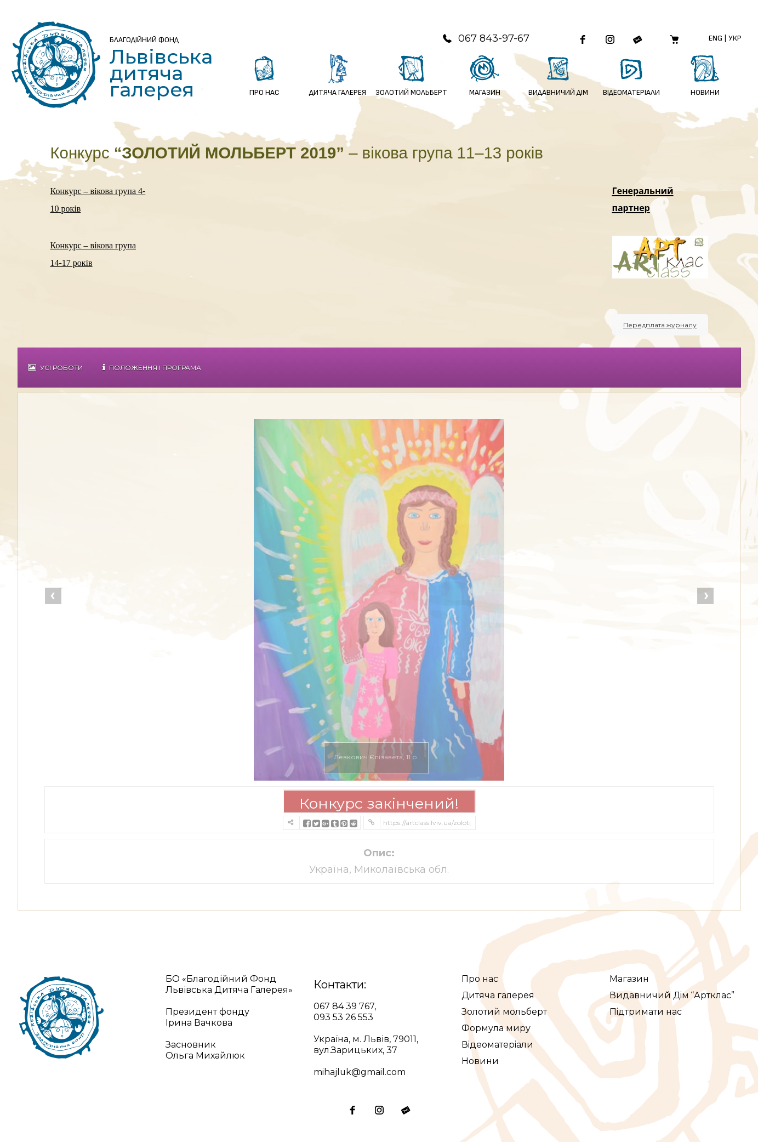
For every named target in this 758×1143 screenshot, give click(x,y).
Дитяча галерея (498, 996)
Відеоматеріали (497, 1045)
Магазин (629, 980)
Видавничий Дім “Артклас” (672, 996)
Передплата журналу (660, 326)
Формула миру (496, 1029)
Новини (480, 1062)
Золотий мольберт (504, 1013)
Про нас (479, 980)
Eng (715, 38)
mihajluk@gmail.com (360, 1073)
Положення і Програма (151, 368)
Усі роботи (55, 368)
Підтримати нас (645, 1013)
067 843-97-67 (484, 39)
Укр (735, 38)
